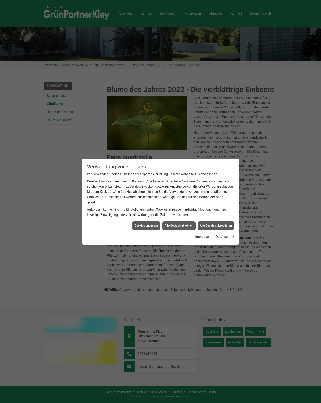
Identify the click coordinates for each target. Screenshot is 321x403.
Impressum (203, 232)
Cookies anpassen (146, 220)
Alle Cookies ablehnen (179, 220)
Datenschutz (225, 232)
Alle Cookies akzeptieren (216, 220)
